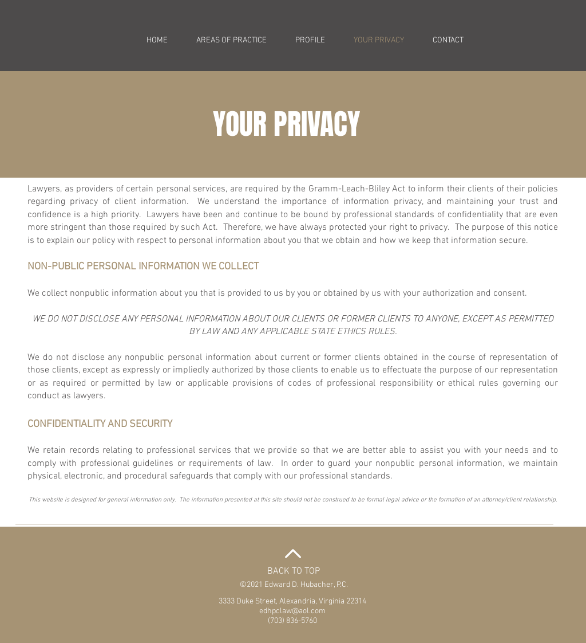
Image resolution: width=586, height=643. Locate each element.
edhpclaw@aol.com (292, 611)
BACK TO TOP (293, 571)
